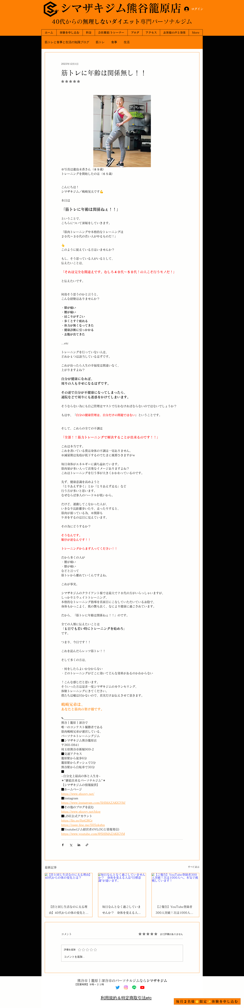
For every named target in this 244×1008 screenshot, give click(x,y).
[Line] (134, 987)
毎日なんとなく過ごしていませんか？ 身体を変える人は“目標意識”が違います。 (121, 910)
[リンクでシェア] (87, 844)
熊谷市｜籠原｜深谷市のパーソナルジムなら (122, 980)
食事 (114, 42)
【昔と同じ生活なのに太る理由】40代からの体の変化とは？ (68, 910)
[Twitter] (117, 987)
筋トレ (100, 42)
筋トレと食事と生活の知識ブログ (67, 42)
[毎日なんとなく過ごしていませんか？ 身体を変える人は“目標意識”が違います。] (122, 886)
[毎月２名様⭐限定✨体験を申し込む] (207, 1001)
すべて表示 (193, 867)
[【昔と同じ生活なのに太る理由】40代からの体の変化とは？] (68, 886)
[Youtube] (142, 987)
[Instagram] (125, 987)
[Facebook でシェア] (62, 844)
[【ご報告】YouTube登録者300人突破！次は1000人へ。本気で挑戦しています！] (175, 886)
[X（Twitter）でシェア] (70, 844)
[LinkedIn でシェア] (78, 844)
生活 (127, 42)
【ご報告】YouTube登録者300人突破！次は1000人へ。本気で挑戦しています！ (175, 910)
